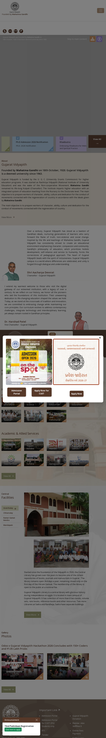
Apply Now (76, 393)
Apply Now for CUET (41, 392)
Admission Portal (16, 392)
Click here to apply (13, 729)
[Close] (36, 719)
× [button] (100, 338)
